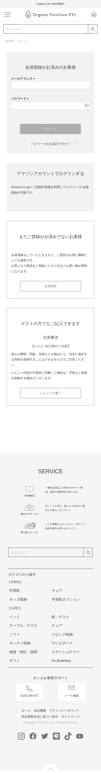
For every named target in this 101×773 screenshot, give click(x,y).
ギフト (14, 661)
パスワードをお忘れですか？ (50, 144)
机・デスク (60, 617)
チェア (57, 590)
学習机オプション (66, 599)
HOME (9, 41)
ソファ (14, 634)
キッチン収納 (19, 643)
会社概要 (40, 710)
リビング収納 (62, 634)
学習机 (14, 590)
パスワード (20, 98)
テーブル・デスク (23, 625)
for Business (61, 661)
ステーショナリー (66, 652)
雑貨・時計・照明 (23, 652)
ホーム (26, 710)
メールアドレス (23, 78)
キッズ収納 (18, 599)
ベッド (14, 617)
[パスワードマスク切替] (86, 106)
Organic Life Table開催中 (50, 3)
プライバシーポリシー (64, 710)
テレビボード (62, 643)
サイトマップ (70, 716)
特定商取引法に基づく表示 (40, 716)
